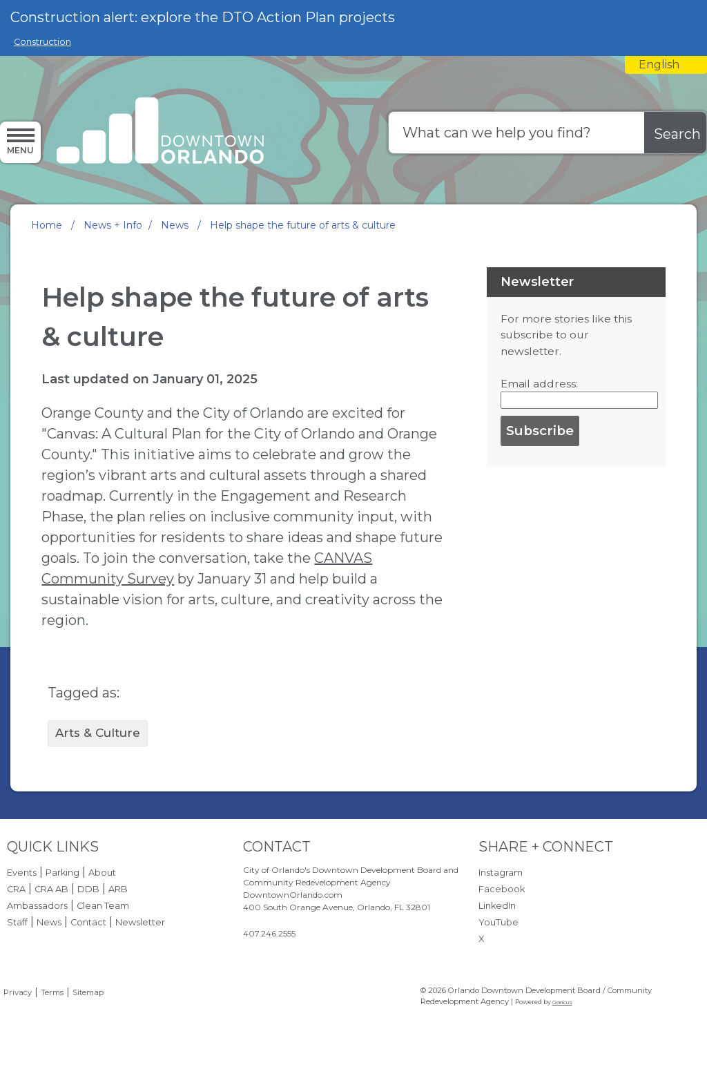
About (102, 872)
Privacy (17, 992)
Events (22, 872)
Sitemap (88, 992)
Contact (88, 922)
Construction (42, 42)
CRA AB (51, 889)
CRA (16, 889)
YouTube (498, 922)
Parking (62, 872)
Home (46, 225)
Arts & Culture (97, 733)
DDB (88, 889)
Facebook (501, 889)
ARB (118, 889)
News (176, 225)
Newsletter (140, 922)
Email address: (539, 383)
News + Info (113, 225)
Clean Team (103, 906)
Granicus (562, 1002)
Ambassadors (37, 906)
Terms (52, 992)
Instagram (500, 872)
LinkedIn (497, 906)
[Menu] (20, 141)
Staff (17, 922)
